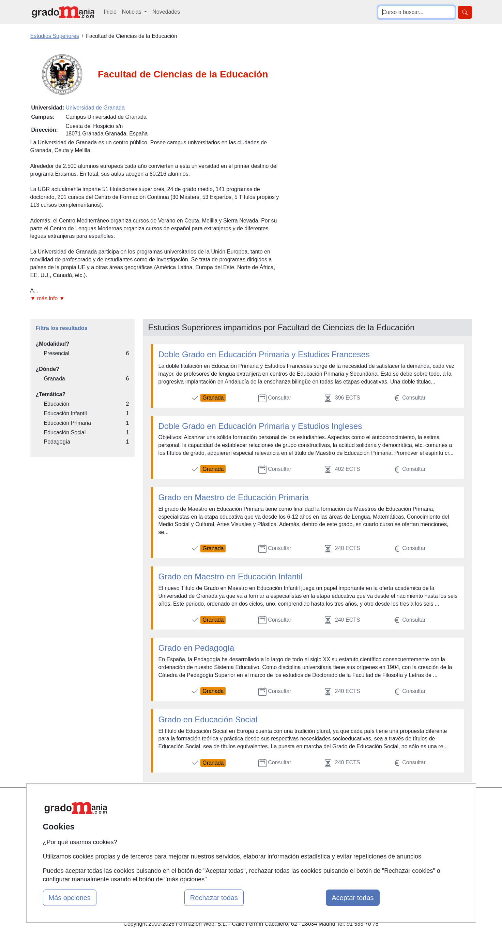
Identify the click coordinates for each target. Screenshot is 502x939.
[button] (157, 299)
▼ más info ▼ (47, 298)
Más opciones (70, 897)
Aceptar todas (353, 897)
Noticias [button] (132, 12)
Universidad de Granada (94, 108)
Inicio (110, 12)
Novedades (166, 12)
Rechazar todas (214, 897)
